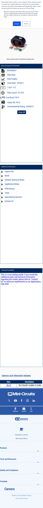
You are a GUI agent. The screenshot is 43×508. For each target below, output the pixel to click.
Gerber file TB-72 (13, 102)
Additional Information (8, 167)
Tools (7, 193)
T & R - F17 (11, 87)
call (31, 410)
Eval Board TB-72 (12, 97)
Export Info (9, 171)
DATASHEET (12, 70)
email (24, 410)
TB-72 (8, 385)
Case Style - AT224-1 (15, 83)
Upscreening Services (13, 197)
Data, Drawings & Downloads (10, 66)
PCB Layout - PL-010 (15, 92)
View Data (11, 75)
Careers (9, 489)
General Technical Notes (14, 180)
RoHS (7, 175)
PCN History (10, 188)
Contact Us (9, 201)
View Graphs (12, 79)
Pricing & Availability (7, 270)
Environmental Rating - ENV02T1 (21, 106)
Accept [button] (17, 24)
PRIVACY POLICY (26, 495)
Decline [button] (26, 24)
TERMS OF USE (16, 495)
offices (15, 410)
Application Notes (12, 184)
